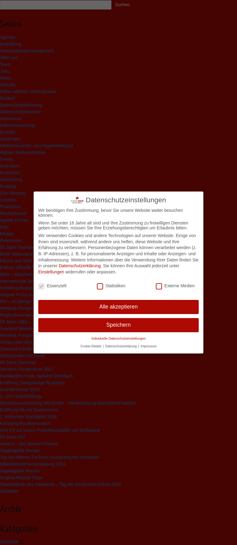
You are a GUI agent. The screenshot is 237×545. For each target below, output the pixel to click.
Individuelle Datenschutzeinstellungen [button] (118, 335)
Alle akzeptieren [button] (118, 304)
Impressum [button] (149, 343)
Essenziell (52, 283)
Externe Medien (175, 283)
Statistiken (111, 283)
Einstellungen (51, 269)
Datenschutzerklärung (80, 262)
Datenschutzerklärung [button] (121, 343)
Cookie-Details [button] (91, 343)
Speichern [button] (118, 322)
